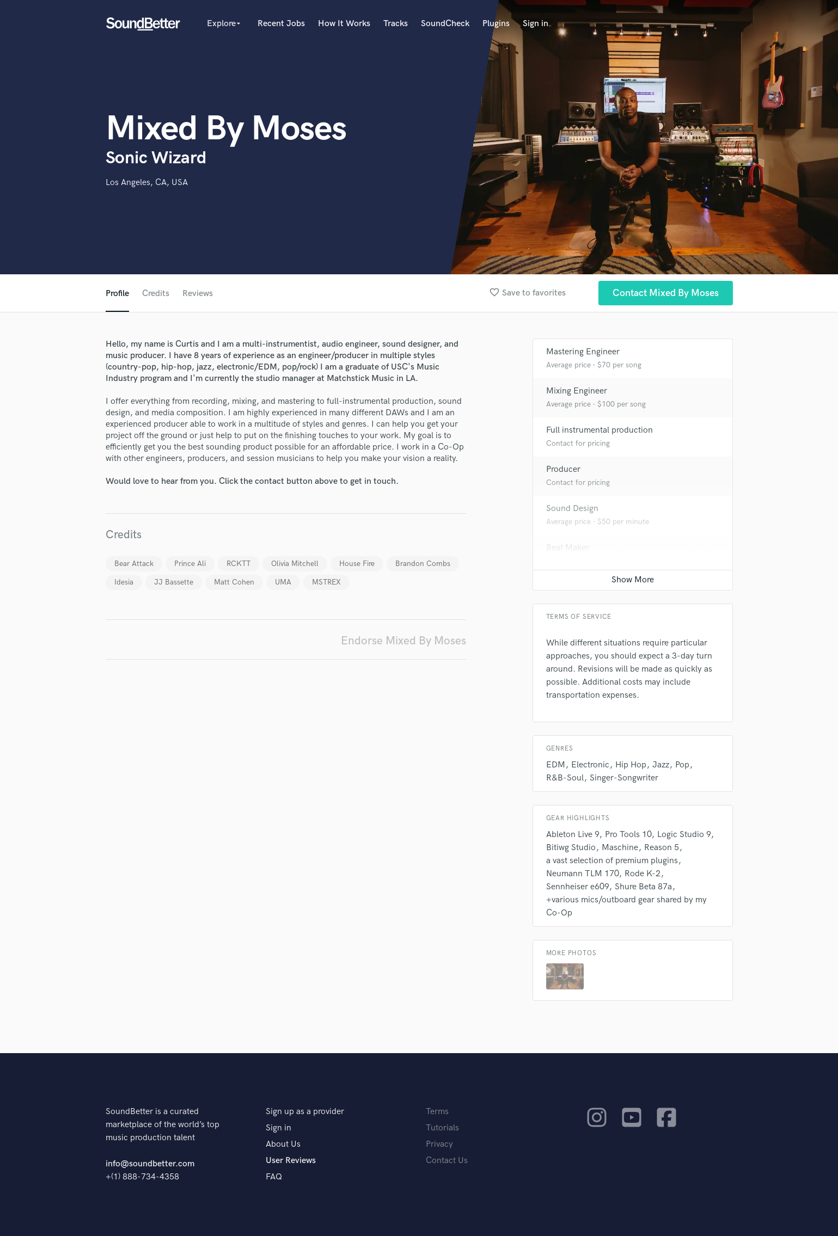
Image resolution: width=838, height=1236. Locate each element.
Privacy (439, 1144)
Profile (117, 293)
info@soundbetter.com (150, 1164)
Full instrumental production (599, 430)
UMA (283, 582)
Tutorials (442, 1128)
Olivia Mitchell (295, 563)
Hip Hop (630, 765)
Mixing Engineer (576, 391)
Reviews (197, 293)
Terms (437, 1111)
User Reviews (291, 1160)
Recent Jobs (281, 24)
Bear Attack (134, 563)
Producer (563, 469)
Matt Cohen (234, 582)
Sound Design (572, 508)
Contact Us (447, 1160)
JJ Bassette (173, 582)
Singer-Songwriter (624, 778)
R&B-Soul (565, 778)
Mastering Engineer (583, 352)
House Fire (357, 563)
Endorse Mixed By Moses (403, 641)
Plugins (496, 24)
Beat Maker (567, 548)
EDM (555, 765)
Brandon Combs (422, 563)
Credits (155, 293)
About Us (283, 1144)
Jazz (660, 765)
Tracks (395, 24)
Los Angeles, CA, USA (147, 182)
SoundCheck (445, 24)
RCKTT (238, 563)
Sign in (535, 24)
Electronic (590, 765)
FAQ (274, 1177)
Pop (682, 765)
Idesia (123, 582)
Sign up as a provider (305, 1111)
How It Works (344, 24)
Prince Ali (190, 563)
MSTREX (326, 582)
